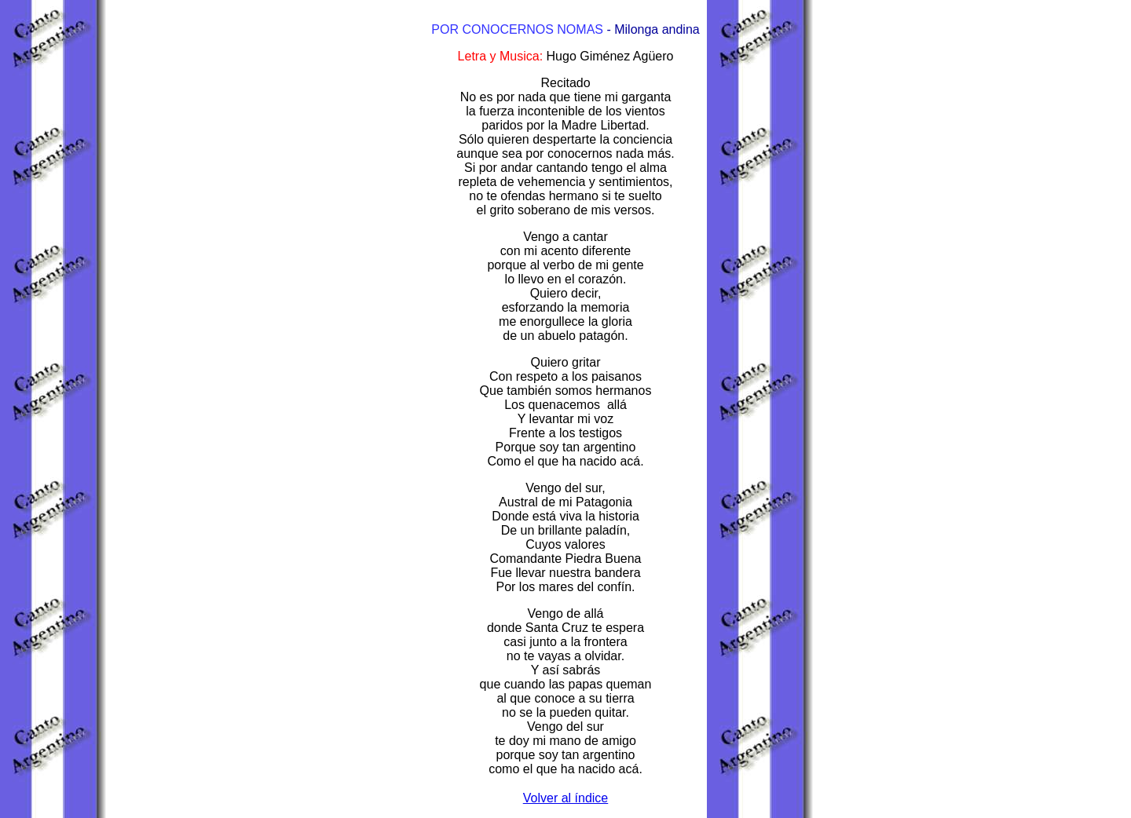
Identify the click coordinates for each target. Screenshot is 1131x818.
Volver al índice (566, 798)
